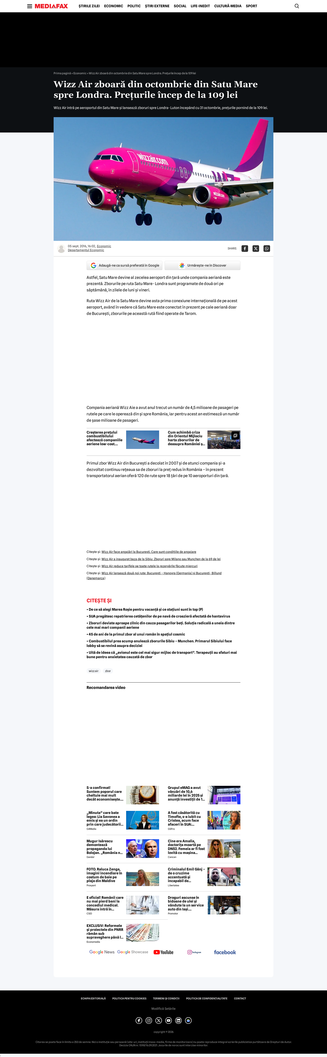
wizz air (93, 671)
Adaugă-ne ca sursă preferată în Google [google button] (124, 265)
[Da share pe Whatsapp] (266, 248)
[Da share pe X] (256, 248)
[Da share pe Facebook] (245, 248)
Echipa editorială (93, 998)
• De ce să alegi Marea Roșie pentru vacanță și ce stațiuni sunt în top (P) (145, 609)
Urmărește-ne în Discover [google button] (202, 265)
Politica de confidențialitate (206, 998)
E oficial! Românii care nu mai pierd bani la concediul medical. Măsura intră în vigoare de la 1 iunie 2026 (105, 903)
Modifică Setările (163, 1008)
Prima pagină (62, 73)
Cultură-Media (228, 6)
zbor (108, 671)
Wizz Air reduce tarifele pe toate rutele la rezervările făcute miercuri (150, 566)
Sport (251, 6)
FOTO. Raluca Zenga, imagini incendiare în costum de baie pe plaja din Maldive (104, 875)
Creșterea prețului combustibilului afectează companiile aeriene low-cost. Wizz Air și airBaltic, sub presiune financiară (104, 438)
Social (180, 6)
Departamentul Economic (86, 250)
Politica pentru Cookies (129, 998)
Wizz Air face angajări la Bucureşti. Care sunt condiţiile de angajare (149, 552)
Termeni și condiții (166, 998)
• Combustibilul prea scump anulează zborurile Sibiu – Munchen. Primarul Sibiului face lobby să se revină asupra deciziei (159, 643)
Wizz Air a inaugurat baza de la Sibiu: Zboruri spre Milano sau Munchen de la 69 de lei (161, 559)
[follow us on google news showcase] (132, 952)
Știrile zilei (89, 6)
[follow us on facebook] (225, 952)
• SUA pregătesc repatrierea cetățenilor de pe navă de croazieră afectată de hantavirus (158, 616)
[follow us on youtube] (163, 952)
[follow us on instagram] (194, 952)
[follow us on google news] (102, 952)
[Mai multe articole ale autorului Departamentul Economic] (61, 248)
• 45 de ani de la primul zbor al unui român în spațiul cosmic (136, 634)
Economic (113, 6)
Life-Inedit (200, 6)
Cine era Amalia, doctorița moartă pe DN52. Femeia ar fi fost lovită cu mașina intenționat (186, 847)
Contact (240, 998)
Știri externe (157, 6)
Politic (134, 6)
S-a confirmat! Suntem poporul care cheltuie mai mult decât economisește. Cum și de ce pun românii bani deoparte (105, 793)
